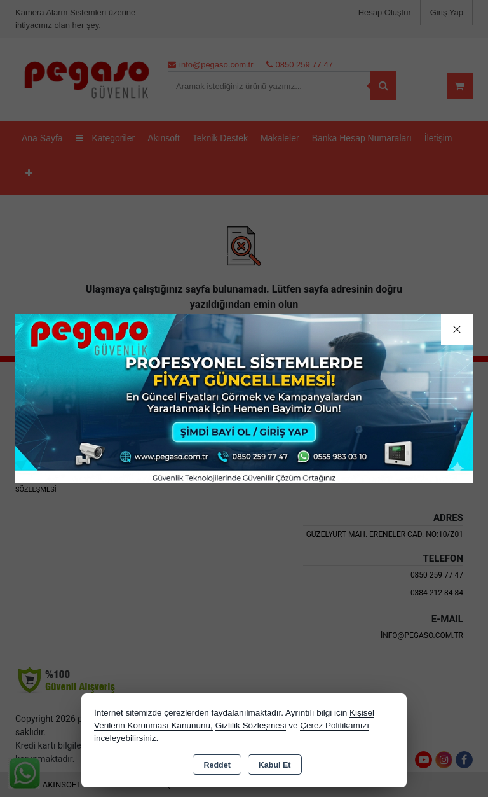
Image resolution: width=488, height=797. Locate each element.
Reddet (216, 765)
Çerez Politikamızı (334, 725)
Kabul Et (275, 765)
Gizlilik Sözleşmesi (251, 725)
